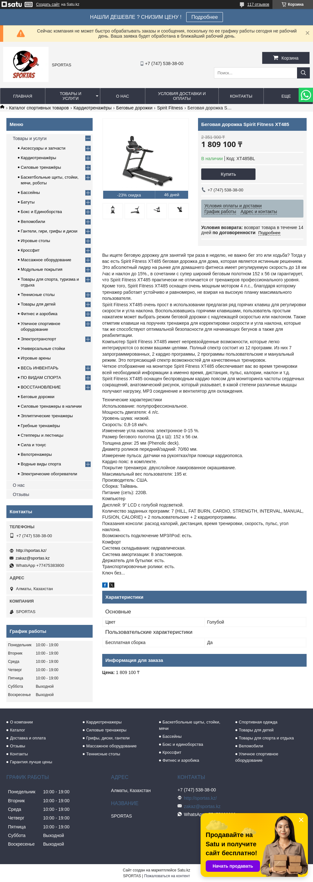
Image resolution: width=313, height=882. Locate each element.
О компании (21, 722)
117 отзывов (258, 4)
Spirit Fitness (170, 107)
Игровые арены (36, 358)
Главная (22, 96)
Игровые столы (35, 240)
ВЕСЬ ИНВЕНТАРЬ (39, 368)
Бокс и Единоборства (41, 211)
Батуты (27, 202)
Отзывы (21, 494)
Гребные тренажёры (40, 425)
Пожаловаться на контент (167, 876)
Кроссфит (30, 250)
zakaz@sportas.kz (33, 558)
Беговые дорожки (134, 107)
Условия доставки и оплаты (182, 96)
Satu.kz (183, 870)
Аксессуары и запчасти (43, 148)
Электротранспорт (38, 339)
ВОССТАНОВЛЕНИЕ (41, 387)
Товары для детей (38, 304)
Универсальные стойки (43, 348)
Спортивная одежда (258, 722)
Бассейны (30, 192)
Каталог (17, 730)
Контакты (241, 96)
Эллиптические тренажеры (47, 415)
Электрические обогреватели (49, 473)
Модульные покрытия (41, 269)
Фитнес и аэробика (39, 313)
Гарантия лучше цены (31, 762)
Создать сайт (48, 4)
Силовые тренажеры (106, 730)
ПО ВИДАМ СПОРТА (41, 377)
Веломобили (33, 221)
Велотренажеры (36, 454)
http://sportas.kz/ (31, 550)
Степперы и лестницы (42, 435)
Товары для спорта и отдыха (266, 738)
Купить (228, 174)
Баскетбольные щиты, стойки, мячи (189, 725)
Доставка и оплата (28, 738)
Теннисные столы (38, 294)
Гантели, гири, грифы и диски (49, 231)
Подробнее (204, 17)
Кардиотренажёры (92, 107)
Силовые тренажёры (41, 167)
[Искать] (303, 72)
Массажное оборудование (46, 259)
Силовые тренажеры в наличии (51, 406)
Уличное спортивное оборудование (257, 757)
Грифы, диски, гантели (108, 738)
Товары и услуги (70, 96)
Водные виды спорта (41, 464)
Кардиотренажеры (104, 722)
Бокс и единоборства (183, 744)
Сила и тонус (33, 444)
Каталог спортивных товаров (39, 107)
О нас (122, 96)
